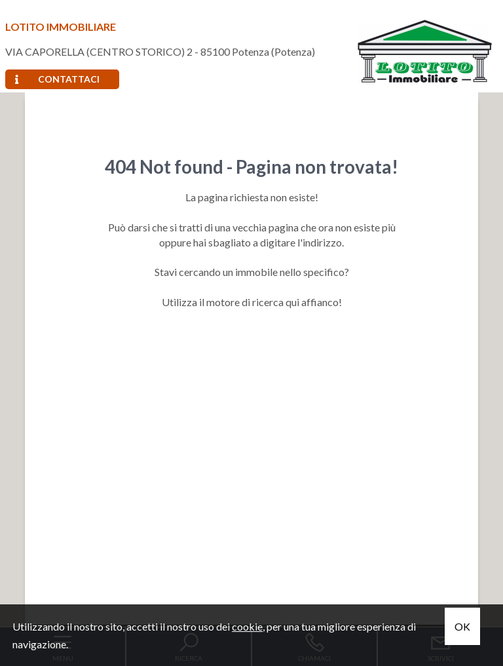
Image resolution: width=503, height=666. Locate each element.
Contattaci (57, 79)
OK (462, 626)
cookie (247, 626)
